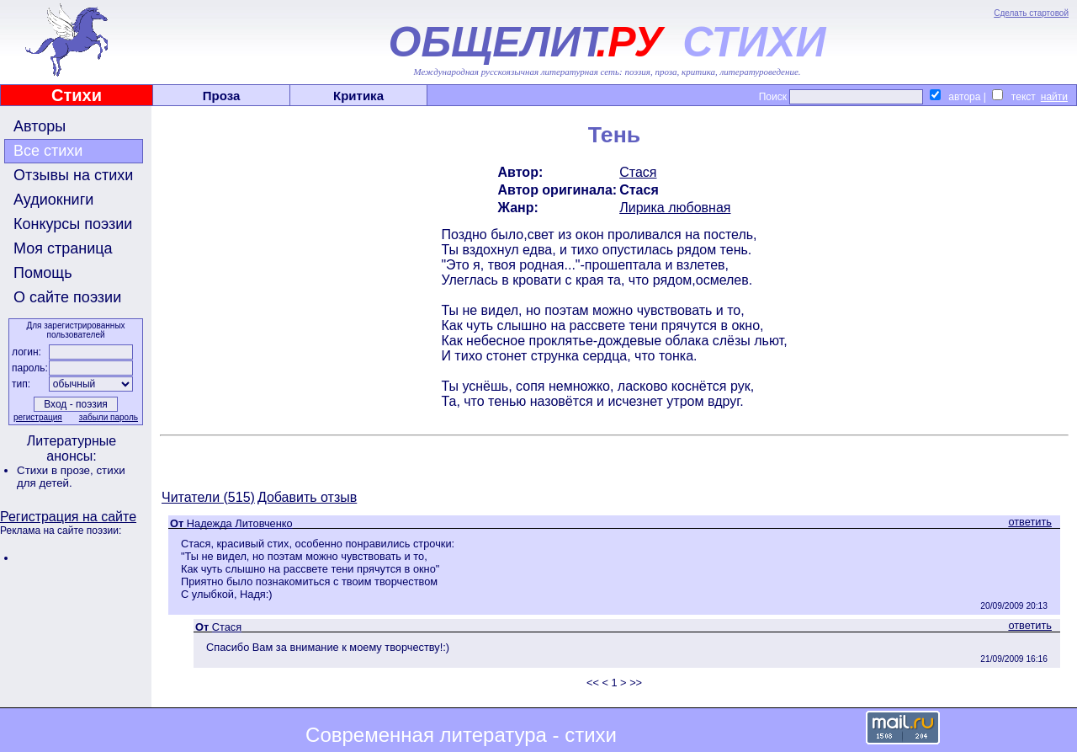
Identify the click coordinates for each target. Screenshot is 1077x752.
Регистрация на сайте (68, 516)
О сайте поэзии (67, 297)
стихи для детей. (71, 476)
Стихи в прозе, (56, 470)
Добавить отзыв (307, 497)
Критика (358, 95)
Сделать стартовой (1031, 13)
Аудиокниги (53, 199)
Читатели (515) (208, 497)
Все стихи (47, 150)
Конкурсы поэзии (72, 224)
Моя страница (63, 248)
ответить (1030, 521)
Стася (637, 172)
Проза (222, 95)
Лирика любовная (674, 207)
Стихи (76, 95)
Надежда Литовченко (240, 523)
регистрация (37, 417)
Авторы (39, 126)
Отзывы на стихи (73, 175)
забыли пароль (108, 417)
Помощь (42, 272)
